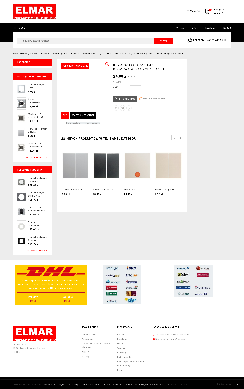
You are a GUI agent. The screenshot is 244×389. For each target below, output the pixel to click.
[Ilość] (134, 88)
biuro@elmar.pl (178, 339)
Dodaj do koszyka (125, 98)
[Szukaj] (95, 41)
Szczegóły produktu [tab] (83, 115)
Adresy (85, 352)
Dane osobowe (89, 334)
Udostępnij (115, 108)
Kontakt (227, 28)
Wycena (180, 28)
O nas (195, 28)
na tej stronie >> (179, 384)
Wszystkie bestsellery (36, 157)
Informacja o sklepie (166, 327)
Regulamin (210, 28)
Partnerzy (121, 352)
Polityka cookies (125, 357)
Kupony (85, 356)
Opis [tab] (65, 115)
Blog (119, 370)
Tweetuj (122, 108)
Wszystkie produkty (37, 251)
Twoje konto (90, 327)
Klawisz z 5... (130, 189)
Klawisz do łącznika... (72, 189)
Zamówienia (88, 339)
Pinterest (129, 108)
